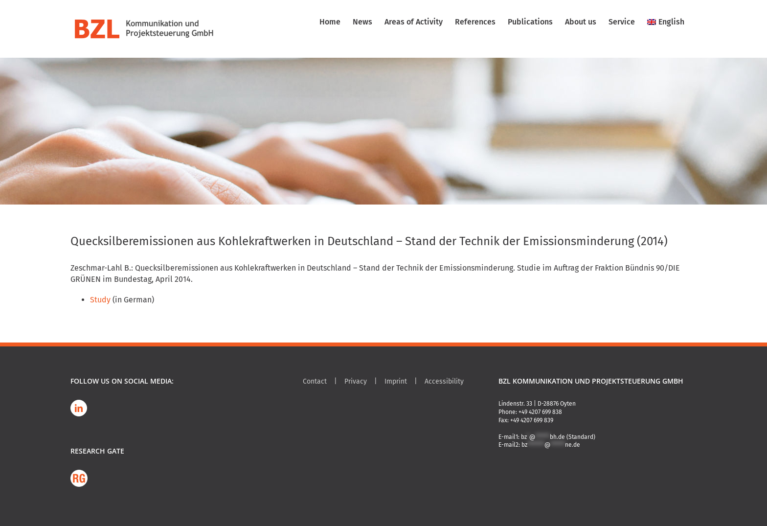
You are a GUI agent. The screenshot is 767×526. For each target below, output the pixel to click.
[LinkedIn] (78, 408)
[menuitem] (665, 22)
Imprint (395, 381)
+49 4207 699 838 (540, 412)
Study (100, 299)
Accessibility (444, 381)
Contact (315, 381)
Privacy (355, 381)
